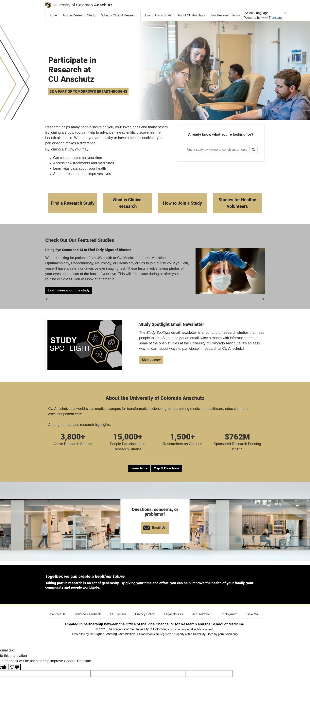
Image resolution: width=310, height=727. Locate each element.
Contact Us (57, 614)
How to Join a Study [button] (182, 203)
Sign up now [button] (151, 359)
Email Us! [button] (154, 528)
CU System (118, 614)
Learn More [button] (138, 468)
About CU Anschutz (191, 15)
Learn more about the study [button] (69, 290)
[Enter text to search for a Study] (217, 149)
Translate (271, 17)
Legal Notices (173, 614)
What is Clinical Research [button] (127, 203)
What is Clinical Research (119, 15)
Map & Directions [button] (167, 468)
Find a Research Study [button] (73, 203)
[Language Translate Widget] (265, 13)
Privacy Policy (145, 614)
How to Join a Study (158, 15)
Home (52, 15)
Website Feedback (88, 614)
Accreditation (201, 614)
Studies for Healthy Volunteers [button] (237, 203)
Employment (228, 614)
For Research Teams (226, 15)
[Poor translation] (14, 667)
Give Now (253, 614)
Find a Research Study (79, 15)
